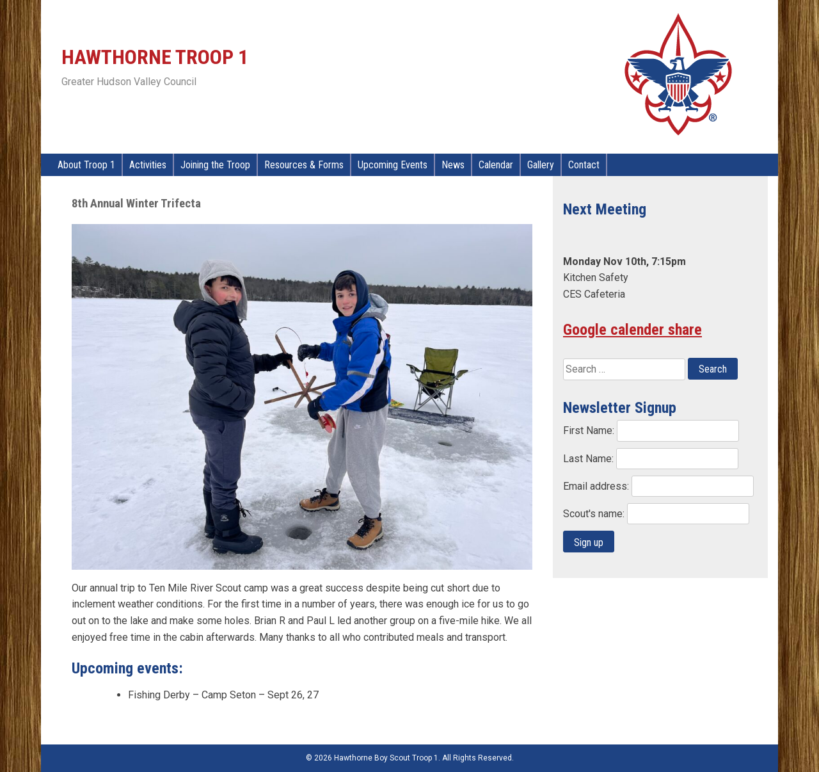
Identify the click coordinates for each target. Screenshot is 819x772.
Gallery (540, 165)
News (453, 165)
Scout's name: (595, 514)
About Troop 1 (86, 165)
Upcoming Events (392, 165)
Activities (147, 165)
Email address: (597, 486)
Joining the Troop (215, 165)
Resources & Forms (304, 165)
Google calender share (632, 330)
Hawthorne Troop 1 (154, 57)
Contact (584, 165)
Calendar (496, 165)
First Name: (590, 430)
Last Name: (589, 459)
